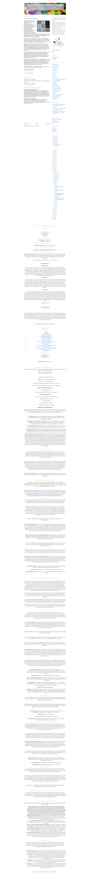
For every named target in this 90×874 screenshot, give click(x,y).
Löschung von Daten (46, 346)
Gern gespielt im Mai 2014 (58, 186)
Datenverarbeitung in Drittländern (46, 338)
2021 (54, 159)
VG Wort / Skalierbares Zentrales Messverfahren (46, 341)
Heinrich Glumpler (28, 79)
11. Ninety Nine (55, 85)
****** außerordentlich (56, 144)
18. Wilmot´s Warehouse (56, 95)
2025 (54, 153)
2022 (54, 158)
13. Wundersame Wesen (56, 88)
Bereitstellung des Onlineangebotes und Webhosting (46, 345)
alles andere (54, 58)
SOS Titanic (56, 191)
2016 (54, 168)
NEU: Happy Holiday (56, 64)
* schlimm (54, 136)
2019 (54, 163)
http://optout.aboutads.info (55, 552)
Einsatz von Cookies (46, 340)
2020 (54, 161)
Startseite (37, 123)
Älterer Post (48, 123)
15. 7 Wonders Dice (55, 91)
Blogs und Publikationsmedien (46, 342)
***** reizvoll (54, 142)
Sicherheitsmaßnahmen (46, 337)
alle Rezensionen (55, 57)
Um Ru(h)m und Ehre (56, 122)
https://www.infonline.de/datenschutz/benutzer (45, 607)
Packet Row (56, 201)
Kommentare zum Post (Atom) (33, 125)
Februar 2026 (54, 129)
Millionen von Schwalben (56, 119)
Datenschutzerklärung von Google (30, 96)
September (56, 178)
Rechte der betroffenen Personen (46, 349)
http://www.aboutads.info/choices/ (59, 551)
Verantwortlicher (46, 333)
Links (53, 51)
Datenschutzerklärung (56, 50)
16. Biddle (54, 92)
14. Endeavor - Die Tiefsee (57, 89)
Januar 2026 (54, 131)
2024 (54, 154)
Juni (55, 183)
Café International (30, 70)
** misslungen (54, 138)
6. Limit (53, 76)
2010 (54, 215)
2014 (54, 171)
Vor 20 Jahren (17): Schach (31, 18)
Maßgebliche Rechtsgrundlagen (46, 336)
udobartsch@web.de (48, 240)
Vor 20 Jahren (30, 73)
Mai (54, 185)
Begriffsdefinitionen (46, 350)
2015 (54, 170)
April (55, 203)
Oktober (55, 176)
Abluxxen (55, 188)
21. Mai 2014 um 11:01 (29, 85)
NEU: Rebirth (54, 67)
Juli (54, 181)
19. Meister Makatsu (55, 97)
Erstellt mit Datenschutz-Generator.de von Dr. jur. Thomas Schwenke (45, 260)
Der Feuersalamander (31, 69)
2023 (54, 156)
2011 (54, 213)
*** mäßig (53, 139)
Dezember (56, 173)
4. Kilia (53, 73)
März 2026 (54, 128)
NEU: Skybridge (55, 66)
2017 (54, 166)
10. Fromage (54, 83)
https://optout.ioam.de (29, 606)
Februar (55, 206)
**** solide (54, 141)
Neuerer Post (26, 123)
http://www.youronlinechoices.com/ (37, 552)
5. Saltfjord (54, 75)
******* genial (54, 145)
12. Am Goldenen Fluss (56, 86)
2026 (54, 151)
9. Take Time (54, 82)
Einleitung (46, 332)
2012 (54, 212)
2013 (54, 210)
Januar (55, 208)
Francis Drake (56, 196)
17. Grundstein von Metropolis (57, 94)
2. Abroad (54, 70)
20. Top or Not (54, 98)
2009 (54, 217)
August (55, 180)
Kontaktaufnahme (46, 344)
